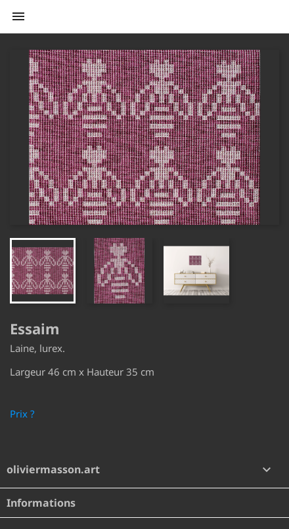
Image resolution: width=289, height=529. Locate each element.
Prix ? (22, 413)
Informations (41, 503)
